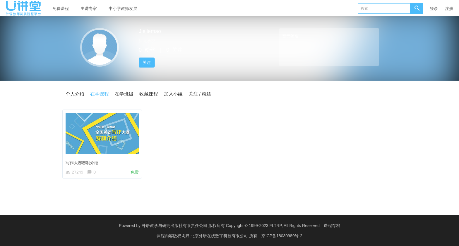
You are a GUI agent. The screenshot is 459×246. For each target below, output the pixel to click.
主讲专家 (89, 8)
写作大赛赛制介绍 (82, 162)
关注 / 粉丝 (200, 93)
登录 (434, 8)
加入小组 (173, 93)
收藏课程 (148, 93)
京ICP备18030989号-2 (281, 235)
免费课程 (60, 8)
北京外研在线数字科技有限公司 (220, 235)
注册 (449, 8)
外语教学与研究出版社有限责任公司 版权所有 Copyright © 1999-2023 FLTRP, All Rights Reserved (231, 225)
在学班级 (124, 93)
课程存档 (332, 225)
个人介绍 (75, 93)
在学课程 (99, 93)
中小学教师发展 (123, 8)
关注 (147, 62)
